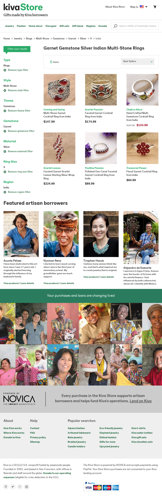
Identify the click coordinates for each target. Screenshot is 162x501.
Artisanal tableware (79, 433)
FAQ (32, 433)
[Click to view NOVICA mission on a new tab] (19, 399)
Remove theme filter (16, 111)
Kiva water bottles (142, 433)
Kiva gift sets (138, 437)
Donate (102, 26)
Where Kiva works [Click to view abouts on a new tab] (13, 433)
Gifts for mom (107, 442)
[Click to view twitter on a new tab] (13, 486)
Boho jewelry (75, 437)
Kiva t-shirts (138, 428)
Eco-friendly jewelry (111, 428)
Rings (6, 65)
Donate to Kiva (11, 437)
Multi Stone (10, 86)
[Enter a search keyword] (135, 26)
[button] (115, 27)
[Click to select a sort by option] (137, 61)
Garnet (7, 126)
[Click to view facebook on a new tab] (27, 486)
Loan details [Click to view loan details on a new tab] (27, 283)
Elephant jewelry (109, 433)
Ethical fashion (108, 437)
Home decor (36, 26)
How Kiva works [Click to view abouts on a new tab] (12, 428)
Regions (91, 26)
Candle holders (76, 446)
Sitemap (35, 442)
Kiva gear (51, 26)
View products (11, 283)
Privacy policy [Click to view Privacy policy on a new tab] (38, 437)
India (6, 187)
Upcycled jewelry (109, 446)
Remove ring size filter (18, 172)
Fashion (21, 26)
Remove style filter (16, 90)
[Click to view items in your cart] (155, 7)
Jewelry (9, 26)
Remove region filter (17, 192)
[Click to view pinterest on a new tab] (6, 486)
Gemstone (9, 106)
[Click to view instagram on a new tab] (20, 486)
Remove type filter (15, 70)
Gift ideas (77, 26)
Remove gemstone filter (18, 131)
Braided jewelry (77, 442)
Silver (6, 147)
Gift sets (64, 26)
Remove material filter (18, 151)
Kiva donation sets (142, 442)
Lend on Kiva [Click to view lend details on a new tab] (141, 401)
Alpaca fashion (76, 428)
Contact (34, 428)
